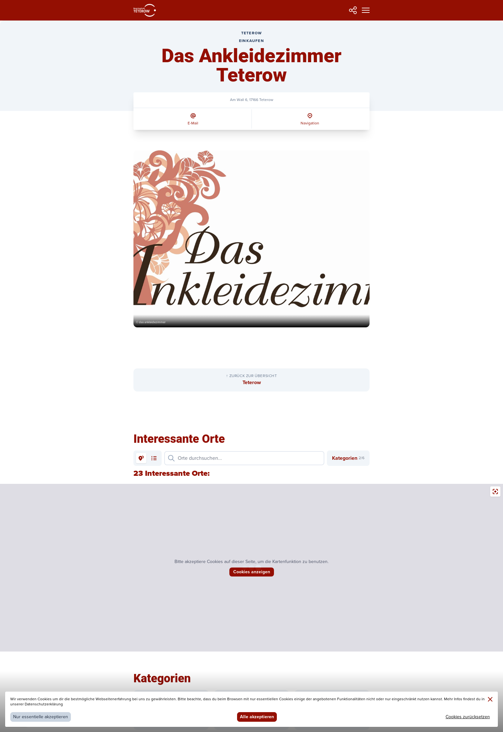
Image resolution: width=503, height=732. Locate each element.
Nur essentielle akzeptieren (40, 716)
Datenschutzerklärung (44, 704)
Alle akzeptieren (257, 716)
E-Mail (193, 123)
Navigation (310, 123)
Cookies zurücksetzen (468, 716)
